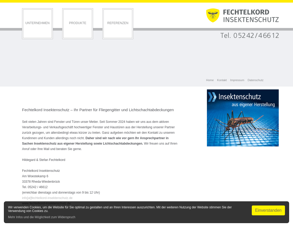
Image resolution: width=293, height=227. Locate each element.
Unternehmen (37, 23)
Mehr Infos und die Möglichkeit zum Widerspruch (41, 217)
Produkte (77, 23)
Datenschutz (255, 80)
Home (210, 80)
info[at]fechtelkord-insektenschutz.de (47, 198)
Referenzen (117, 23)
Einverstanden (268, 210)
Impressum (237, 80)
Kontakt (222, 80)
